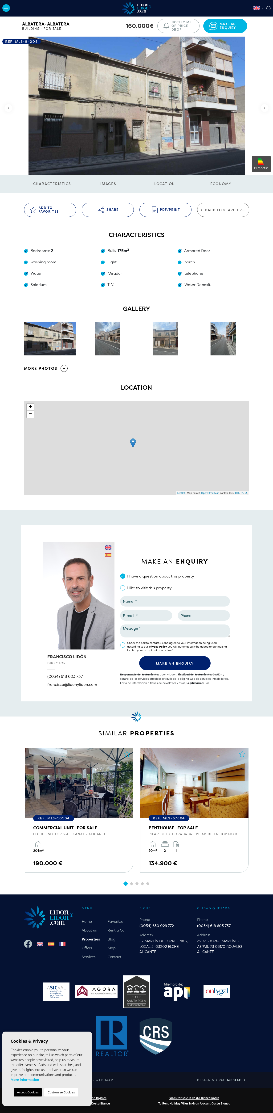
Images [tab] (108, 183)
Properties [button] (91, 939)
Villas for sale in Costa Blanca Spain (194, 1098)
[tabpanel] (79, 810)
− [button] (30, 414)
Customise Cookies (61, 1092)
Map (112, 947)
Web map (104, 1080)
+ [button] (30, 407)
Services (88, 956)
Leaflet (181, 493)
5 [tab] (148, 883)
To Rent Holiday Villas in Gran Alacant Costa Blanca (194, 1103)
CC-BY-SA (241, 493)
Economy (221, 183)
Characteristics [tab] (52, 183)
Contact (114, 956)
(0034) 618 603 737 (65, 676)
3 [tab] (137, 883)
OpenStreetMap (210, 493)
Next (266, 108)
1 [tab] (125, 883)
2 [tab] (132, 883)
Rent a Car (117, 930)
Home (87, 921)
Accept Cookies (28, 1092)
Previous (7, 108)
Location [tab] (164, 183)
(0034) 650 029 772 (156, 925)
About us (89, 930)
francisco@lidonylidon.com (72, 684)
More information (25, 1079)
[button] (136, 368)
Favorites (115, 921)
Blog (111, 939)
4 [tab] (142, 883)
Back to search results (225, 210)
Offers (87, 947)
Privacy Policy (158, 647)
